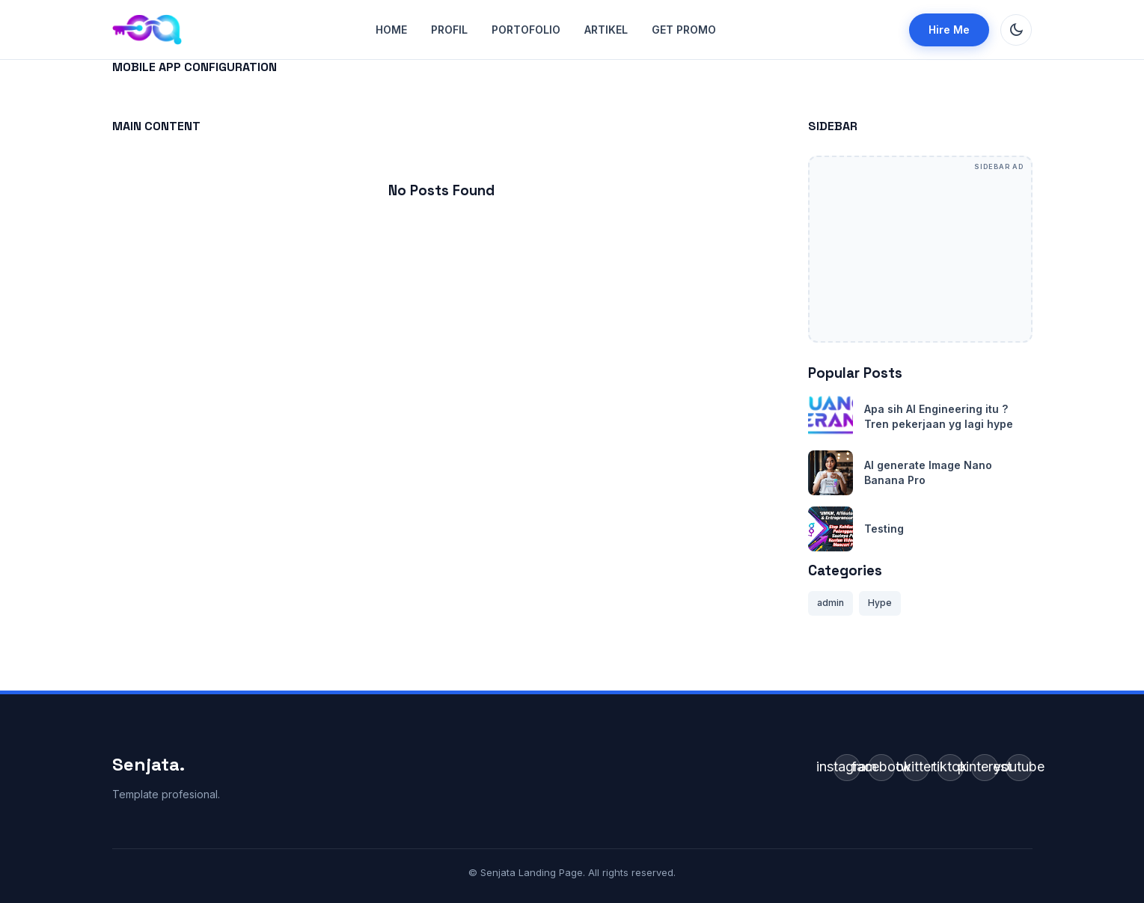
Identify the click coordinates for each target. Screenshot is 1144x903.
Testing (884, 528)
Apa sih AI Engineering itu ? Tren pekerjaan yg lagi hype (938, 416)
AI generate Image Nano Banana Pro (928, 472)
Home (391, 29)
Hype (880, 602)
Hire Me (949, 29)
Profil (449, 29)
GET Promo (684, 29)
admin (830, 602)
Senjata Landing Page (531, 872)
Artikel (606, 29)
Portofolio (526, 29)
